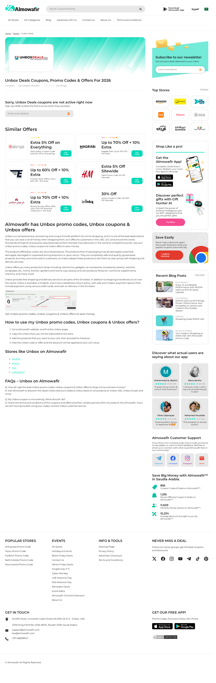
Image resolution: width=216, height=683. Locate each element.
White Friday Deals (62, 564)
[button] (161, 101)
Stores (16, 33)
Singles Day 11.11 (60, 568)
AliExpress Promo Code (18, 546)
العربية (195, 9)
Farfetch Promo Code (17, 555)
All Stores (13, 20)
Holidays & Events (62, 551)
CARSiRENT (18, 372)
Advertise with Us (66, 20)
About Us (105, 20)
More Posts (200, 275)
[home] (22, 8)
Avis (14, 367)
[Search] (140, 9)
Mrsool (15, 363)
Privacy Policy (106, 551)
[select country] (206, 9)
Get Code (65, 153)
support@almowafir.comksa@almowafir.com (26, 632)
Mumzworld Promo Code (19, 564)
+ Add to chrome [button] (165, 255)
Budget (16, 358)
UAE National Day (62, 577)
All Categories (32, 20)
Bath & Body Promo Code (19, 560)
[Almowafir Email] (7, 631)
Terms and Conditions (129, 20)
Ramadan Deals (61, 586)
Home (8, 33)
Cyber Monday (60, 573)
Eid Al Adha (58, 591)
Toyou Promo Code (15, 551)
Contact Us (88, 20)
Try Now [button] (170, 222)
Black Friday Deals (62, 555)
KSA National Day (62, 582)
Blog (48, 20)
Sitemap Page (107, 546)
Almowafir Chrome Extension (68, 595)
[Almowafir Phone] (7, 639)
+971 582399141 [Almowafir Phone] (20, 638)
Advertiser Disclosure (110, 555)
